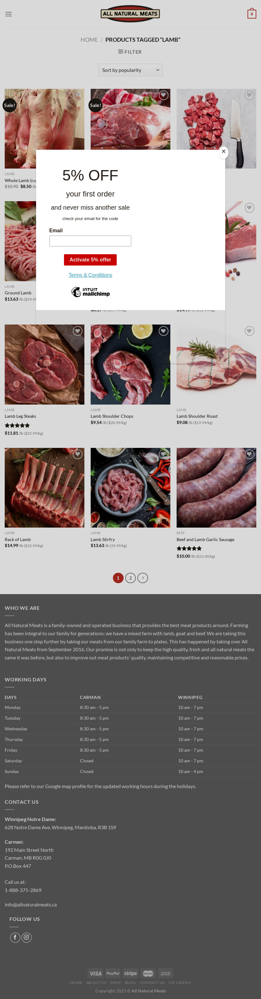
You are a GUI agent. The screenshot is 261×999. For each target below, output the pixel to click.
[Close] (223, 153)
